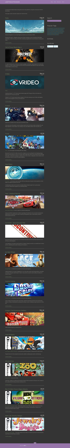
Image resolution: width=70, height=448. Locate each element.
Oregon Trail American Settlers (15, 310)
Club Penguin (10, 334)
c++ (53, 28)
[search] (54, 21)
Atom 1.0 (50, 46)
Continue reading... (8, 42)
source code (57, 28)
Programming (50, 28)
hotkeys (49, 34)
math (63, 28)
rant (48, 31)
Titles (55, 1)
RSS (56, 46)
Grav (19, 445)
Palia (7, 18)
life (60, 28)
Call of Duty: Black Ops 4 (13, 47)
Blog (51, 1)
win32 (63, 31)
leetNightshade (12, 2)
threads (57, 31)
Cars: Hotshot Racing (9, 210)
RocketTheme (29, 445)
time (60, 31)
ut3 (50, 31)
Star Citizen (7, 181)
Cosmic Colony (10, 281)
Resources (58, 1)
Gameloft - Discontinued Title (15, 223)
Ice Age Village (10, 252)
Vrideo (7, 74)
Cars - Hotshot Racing (12, 193)
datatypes (53, 34)
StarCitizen (9, 164)
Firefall (7, 106)
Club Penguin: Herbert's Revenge (11, 351)
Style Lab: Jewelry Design (13, 416)
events (53, 31)
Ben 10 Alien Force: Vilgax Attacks (16, 389)
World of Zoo (9, 361)
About (63, 1)
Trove (7, 134)
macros (57, 34)
